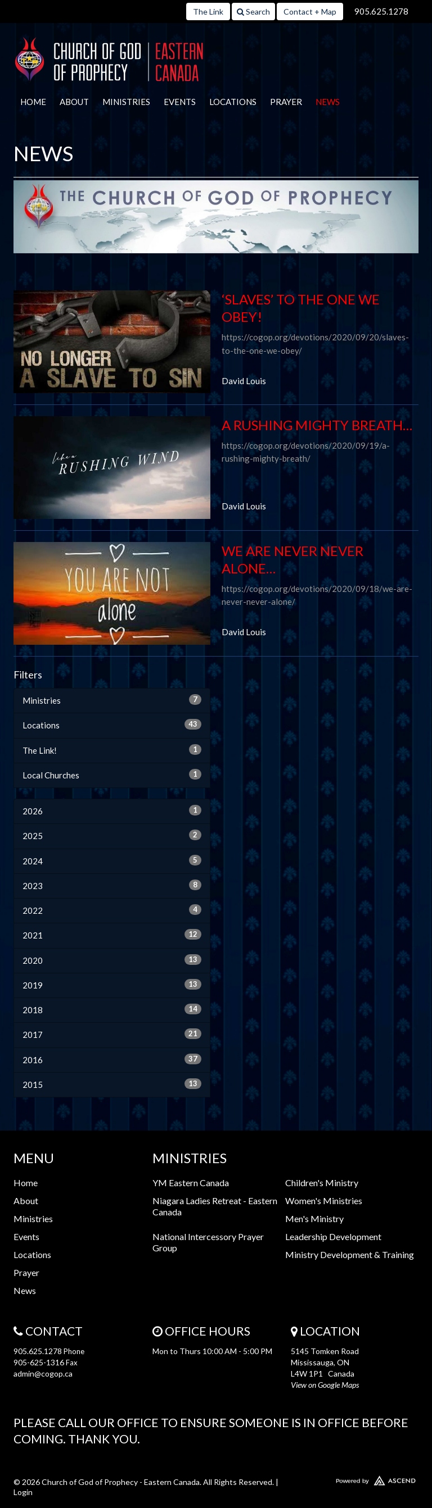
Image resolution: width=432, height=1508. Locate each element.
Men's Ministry (314, 1218)
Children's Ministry (321, 1182)
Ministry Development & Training (349, 1254)
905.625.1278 (381, 11)
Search (253, 11)
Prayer (286, 102)
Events (180, 102)
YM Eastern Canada (190, 1182)
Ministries (126, 102)
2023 (111, 885)
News (328, 102)
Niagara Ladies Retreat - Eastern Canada (214, 1206)
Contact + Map (310, 11)
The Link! (111, 749)
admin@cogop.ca (43, 1373)
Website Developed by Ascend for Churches (354, 1478)
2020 (111, 959)
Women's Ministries (323, 1200)
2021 (111, 934)
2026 (111, 810)
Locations (232, 102)
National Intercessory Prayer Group (208, 1242)
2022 (111, 909)
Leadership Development (333, 1236)
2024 (111, 860)
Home (33, 102)
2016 (111, 1059)
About (74, 102)
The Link (208, 11)
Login (23, 1492)
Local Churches (111, 774)
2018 (111, 1009)
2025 (111, 835)
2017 (111, 1034)
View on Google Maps (325, 1384)
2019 (111, 984)
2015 (111, 1084)
